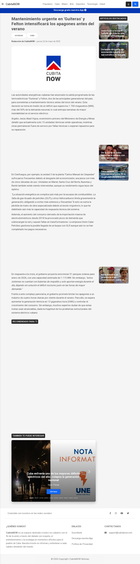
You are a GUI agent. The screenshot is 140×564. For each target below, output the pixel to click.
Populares (47, 4)
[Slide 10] (76, 498)
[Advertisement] (53, 152)
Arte (72, 4)
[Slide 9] (71, 498)
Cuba (57, 4)
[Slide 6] (56, 498)
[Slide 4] (46, 498)
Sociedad (19, 36)
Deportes (80, 4)
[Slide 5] (51, 498)
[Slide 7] (61, 498)
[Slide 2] (36, 498)
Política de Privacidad (82, 544)
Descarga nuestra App (82, 538)
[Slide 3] (41, 498)
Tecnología (92, 4)
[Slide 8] (66, 498)
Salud (102, 4)
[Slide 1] (31, 498)
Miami (65, 4)
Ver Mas (53, 492)
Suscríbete (77, 532)
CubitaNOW (13, 4)
